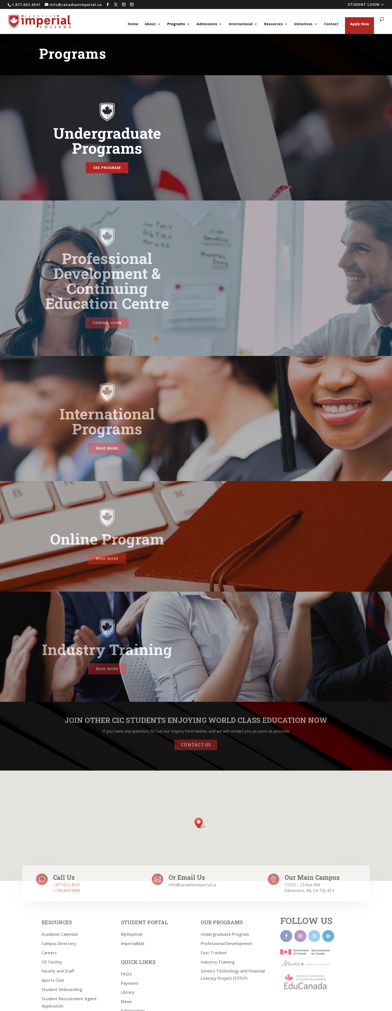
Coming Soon (107, 322)
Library (127, 992)
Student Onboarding (62, 989)
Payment (129, 983)
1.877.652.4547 (66, 885)
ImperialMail (132, 943)
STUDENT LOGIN (364, 5)
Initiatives (303, 24)
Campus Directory (59, 943)
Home (133, 24)
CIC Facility (52, 962)
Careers (49, 953)
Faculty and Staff (58, 971)
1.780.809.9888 (66, 890)
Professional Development (226, 943)
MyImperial (131, 934)
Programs (176, 24)
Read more (107, 448)
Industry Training (217, 962)
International (240, 24)
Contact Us (196, 742)
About (150, 24)
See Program (107, 167)
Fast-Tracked (213, 953)
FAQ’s (126, 974)
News (126, 1001)
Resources (273, 24)
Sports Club (53, 980)
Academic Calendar (60, 934)
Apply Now (359, 23)
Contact (331, 24)
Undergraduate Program (225, 934)
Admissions (206, 24)
